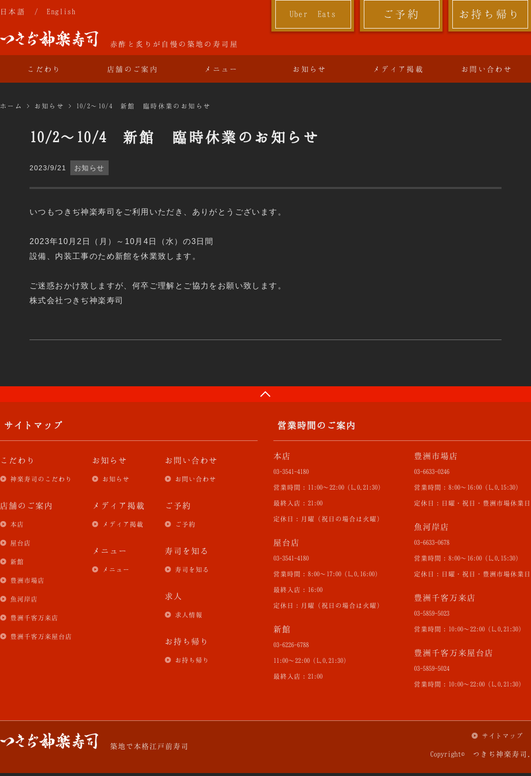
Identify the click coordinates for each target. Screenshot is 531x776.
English (61, 11)
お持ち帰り (490, 14)
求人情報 (189, 614)
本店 (17, 524)
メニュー (221, 69)
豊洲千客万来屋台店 (41, 636)
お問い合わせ (486, 69)
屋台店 (20, 542)
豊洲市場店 (27, 580)
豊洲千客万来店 (34, 617)
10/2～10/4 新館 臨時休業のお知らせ (143, 105)
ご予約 (401, 14)
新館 (17, 561)
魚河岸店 (24, 598)
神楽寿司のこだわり (41, 478)
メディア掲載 (398, 69)
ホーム (11, 105)
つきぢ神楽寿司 (49, 39)
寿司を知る (192, 569)
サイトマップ (502, 735)
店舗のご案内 (132, 69)
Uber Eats (313, 13)
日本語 (13, 11)
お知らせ (310, 69)
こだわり (44, 69)
